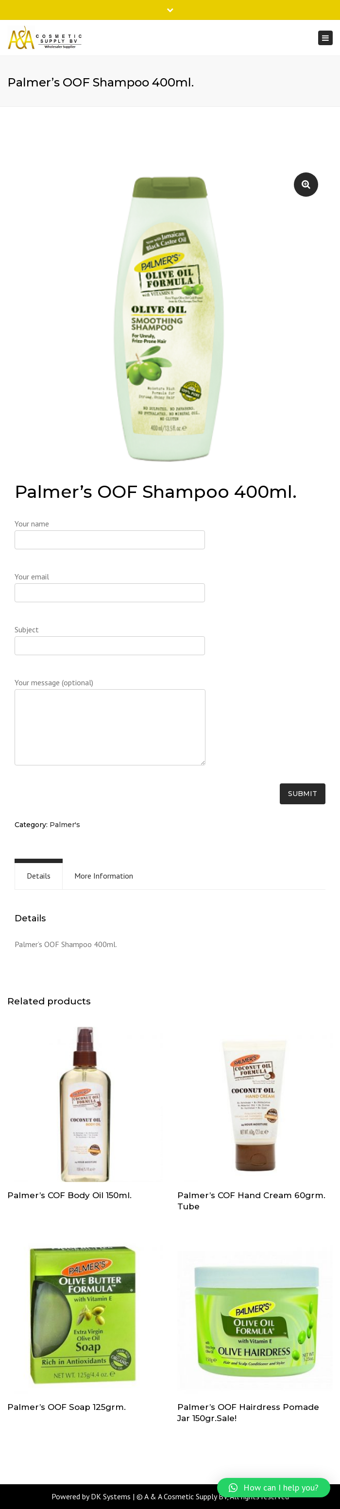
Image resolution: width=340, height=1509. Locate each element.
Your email (110, 591)
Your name (110, 538)
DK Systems (111, 1496)
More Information (103, 876)
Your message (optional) (110, 727)
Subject (110, 643)
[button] (273, 1487)
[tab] (39, 876)
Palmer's (65, 824)
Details (39, 876)
